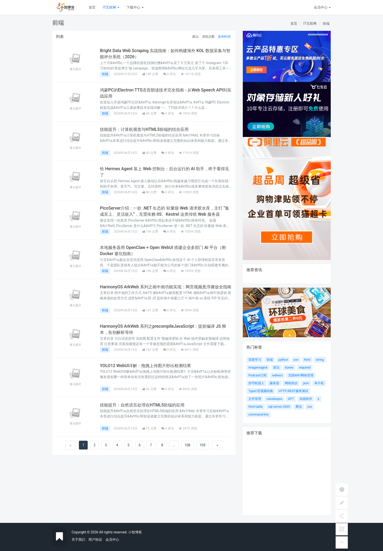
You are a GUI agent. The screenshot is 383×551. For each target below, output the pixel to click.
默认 (195, 36)
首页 (92, 7)
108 (187, 445)
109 (202, 445)
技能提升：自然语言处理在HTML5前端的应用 (144, 405)
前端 (326, 23)
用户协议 (95, 539)
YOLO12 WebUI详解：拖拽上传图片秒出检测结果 (147, 365)
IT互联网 (111, 7)
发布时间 (224, 36)
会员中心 (112, 539)
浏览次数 (208, 36)
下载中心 (135, 7)
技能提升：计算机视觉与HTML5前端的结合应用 (146, 129)
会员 (322, 7)
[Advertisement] (286, 480)
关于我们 (78, 539)
